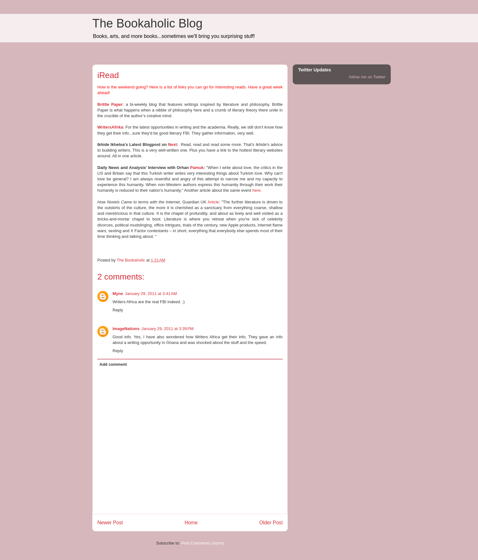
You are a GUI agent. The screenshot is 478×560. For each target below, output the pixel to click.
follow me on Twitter (367, 77)
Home (191, 522)
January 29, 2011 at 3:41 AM (151, 293)
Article (213, 202)
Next (172, 144)
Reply (118, 310)
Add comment (113, 364)
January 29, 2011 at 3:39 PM (167, 328)
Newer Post (110, 522)
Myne (118, 293)
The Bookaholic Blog (147, 23)
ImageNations (126, 328)
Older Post (271, 522)
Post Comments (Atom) (202, 543)
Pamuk (197, 167)
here (256, 190)
